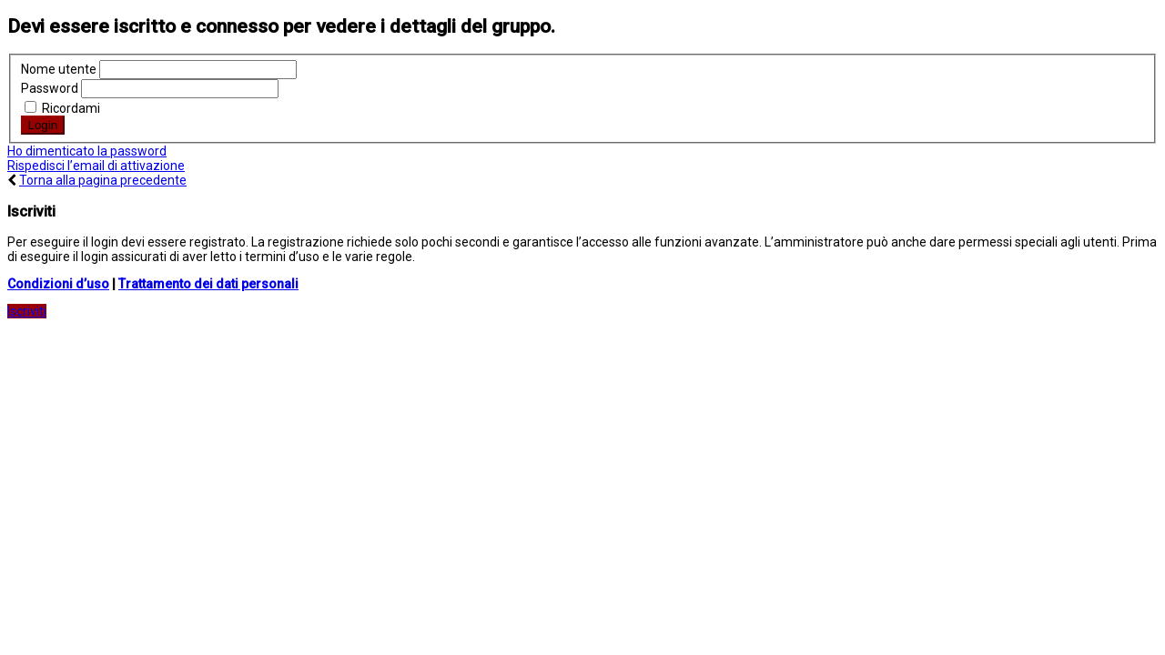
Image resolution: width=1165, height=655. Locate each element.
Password (49, 88)
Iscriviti (26, 311)
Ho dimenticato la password (87, 151)
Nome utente (58, 69)
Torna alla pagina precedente (103, 180)
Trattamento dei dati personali (208, 284)
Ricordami (62, 108)
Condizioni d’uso (58, 284)
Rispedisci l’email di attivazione (96, 165)
